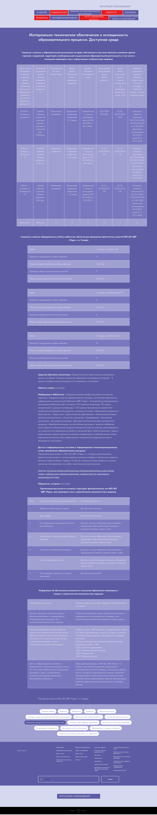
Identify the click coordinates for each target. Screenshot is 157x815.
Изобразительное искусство (64, 751)
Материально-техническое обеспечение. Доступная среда (45, 723)
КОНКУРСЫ (42, 18)
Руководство (90, 711)
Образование (76, 711)
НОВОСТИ (111, 12)
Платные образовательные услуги (117, 717)
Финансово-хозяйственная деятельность (88, 717)
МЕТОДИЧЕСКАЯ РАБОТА (64, 18)
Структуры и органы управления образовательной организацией (48, 717)
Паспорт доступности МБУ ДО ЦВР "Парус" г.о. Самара (63, 698)
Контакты (78, 760)
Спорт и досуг (79, 754)
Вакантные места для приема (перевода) (116, 723)
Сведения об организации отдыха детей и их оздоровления (78, 734)
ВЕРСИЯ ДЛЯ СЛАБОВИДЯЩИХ (115, 6)
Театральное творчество (63, 757)
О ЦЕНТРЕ (42, 12)
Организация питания (120, 771)
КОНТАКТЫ (130, 12)
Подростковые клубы (81, 757)
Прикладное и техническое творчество (63, 761)
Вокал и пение (60, 754)
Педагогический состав (107, 711)
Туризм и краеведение (81, 751)
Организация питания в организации (74, 728)
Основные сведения (47, 711)
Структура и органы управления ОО (100, 751)
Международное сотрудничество (46, 728)
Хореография (60, 748)
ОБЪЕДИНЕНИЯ (59, 12)
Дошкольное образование (82, 748)
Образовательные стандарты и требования (106, 728)
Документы (63, 711)
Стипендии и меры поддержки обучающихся (83, 723)
